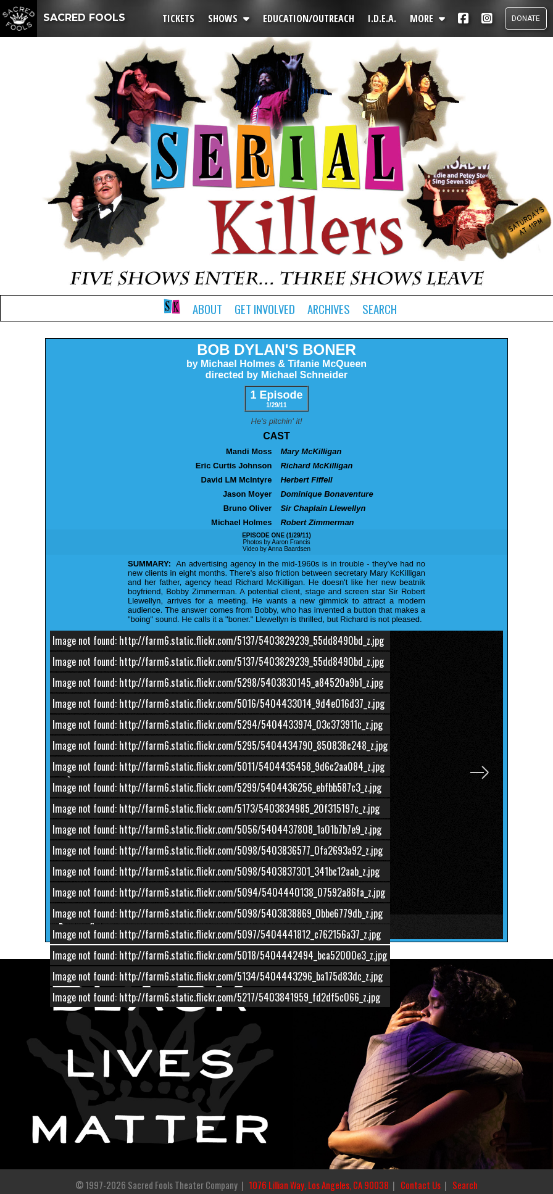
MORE (427, 18)
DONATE (526, 18)
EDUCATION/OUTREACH (308, 18)
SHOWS (228, 18)
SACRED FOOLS (62, 17)
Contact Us (421, 1185)
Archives (328, 309)
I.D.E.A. (382, 18)
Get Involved (265, 309)
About (207, 309)
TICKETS (178, 18)
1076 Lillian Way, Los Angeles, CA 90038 (319, 1185)
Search (379, 309)
